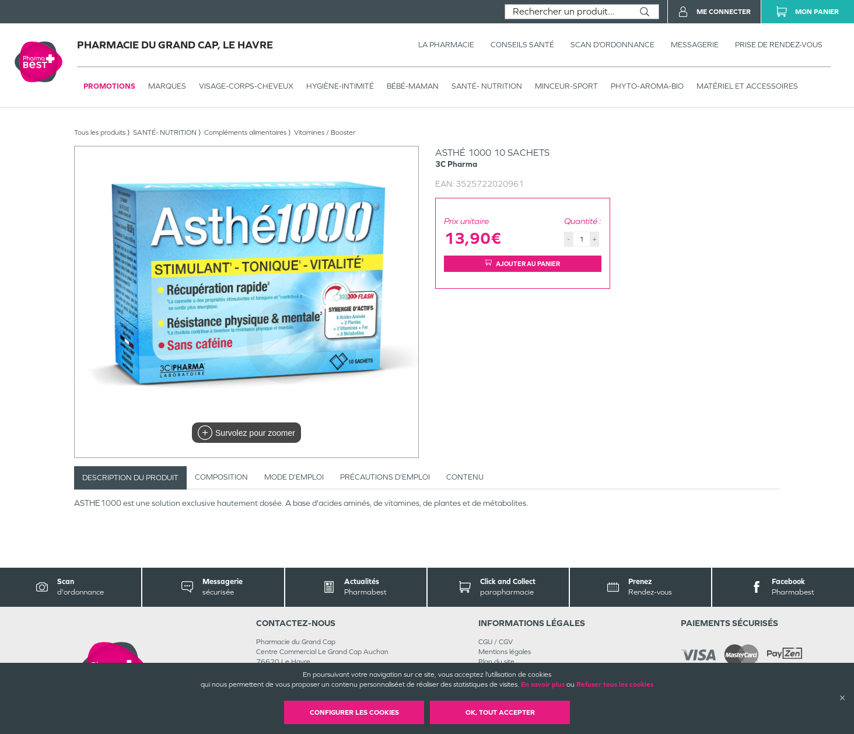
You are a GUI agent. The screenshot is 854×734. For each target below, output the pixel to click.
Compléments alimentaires (245, 132)
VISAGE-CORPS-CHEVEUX (246, 86)
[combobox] (568, 12)
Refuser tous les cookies (614, 684)
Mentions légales (504, 652)
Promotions (109, 86)
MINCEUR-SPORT (566, 86)
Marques (167, 86)
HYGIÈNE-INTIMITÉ (340, 86)
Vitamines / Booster (324, 132)
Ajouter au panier (522, 263)
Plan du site (496, 662)
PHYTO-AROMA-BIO (647, 86)
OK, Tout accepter (500, 712)
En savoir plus (543, 684)
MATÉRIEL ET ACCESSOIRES (747, 86)
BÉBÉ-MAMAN (413, 86)
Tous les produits (99, 132)
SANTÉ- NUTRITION (487, 86)
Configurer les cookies (354, 712)
